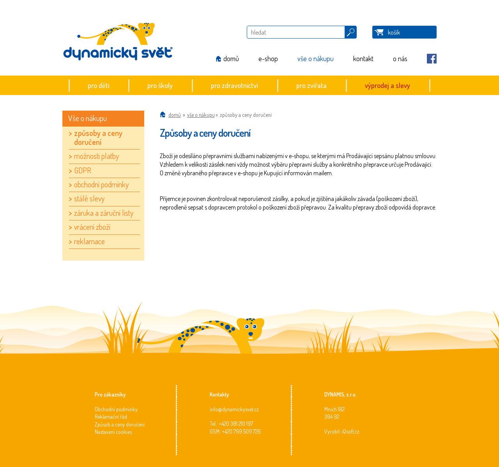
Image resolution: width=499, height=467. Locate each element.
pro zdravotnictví (234, 85)
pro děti (98, 85)
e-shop (268, 58)
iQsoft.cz (350, 431)
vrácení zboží (92, 226)
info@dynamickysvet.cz (234, 409)
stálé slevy (89, 198)
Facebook (432, 58)
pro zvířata (311, 85)
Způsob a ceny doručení (120, 424)
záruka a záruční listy (103, 212)
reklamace (89, 241)
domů (231, 58)
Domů (174, 114)
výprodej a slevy (387, 85)
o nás (400, 58)
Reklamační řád (111, 416)
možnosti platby (96, 156)
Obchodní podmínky (116, 409)
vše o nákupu (315, 58)
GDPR (82, 170)
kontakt (363, 58)
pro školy (160, 85)
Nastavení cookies (113, 431)
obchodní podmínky (101, 184)
